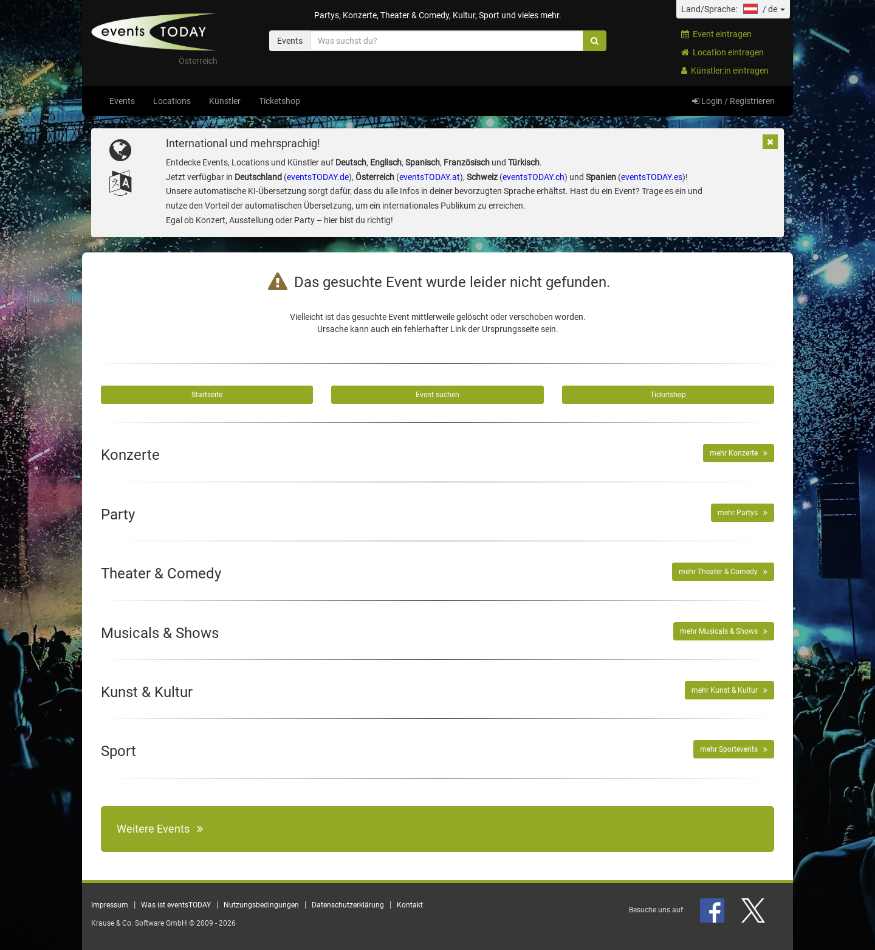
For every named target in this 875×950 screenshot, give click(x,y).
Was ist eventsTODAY (176, 905)
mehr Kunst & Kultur (729, 690)
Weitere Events (160, 828)
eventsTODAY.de (318, 177)
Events (122, 101)
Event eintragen (716, 34)
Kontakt (410, 905)
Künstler (225, 101)
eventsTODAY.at (429, 177)
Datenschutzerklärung (348, 905)
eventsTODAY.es (651, 177)
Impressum (109, 905)
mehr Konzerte (738, 453)
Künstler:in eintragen (725, 70)
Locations (172, 101)
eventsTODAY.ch (533, 177)
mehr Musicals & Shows (723, 631)
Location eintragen (722, 52)
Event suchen (437, 394)
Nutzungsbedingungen (261, 905)
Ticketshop (279, 101)
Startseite (206, 394)
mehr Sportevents (733, 749)
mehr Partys (742, 512)
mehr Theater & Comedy (723, 571)
